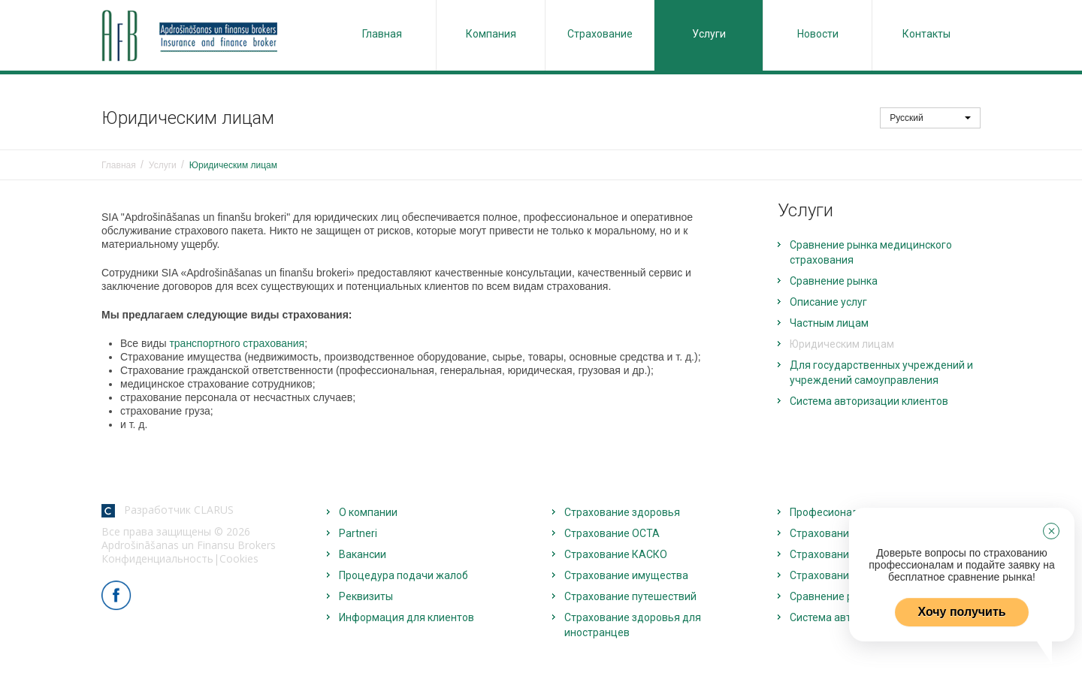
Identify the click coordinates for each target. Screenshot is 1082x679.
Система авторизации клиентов (869, 401)
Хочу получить (961, 611)
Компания (491, 34)
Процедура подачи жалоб (403, 575)
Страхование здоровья (622, 512)
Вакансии (362, 554)
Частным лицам (829, 323)
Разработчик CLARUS (167, 509)
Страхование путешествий (630, 596)
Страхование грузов (840, 575)
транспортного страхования (236, 343)
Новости (818, 34)
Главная (382, 34)
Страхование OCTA (612, 533)
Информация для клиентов (406, 617)
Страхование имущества (626, 575)
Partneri (358, 533)
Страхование (600, 34)
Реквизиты (366, 596)
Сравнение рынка (834, 281)
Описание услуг (828, 302)
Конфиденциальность (157, 558)
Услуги (709, 34)
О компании (368, 512)
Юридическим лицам (842, 344)
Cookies (238, 558)
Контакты (926, 34)
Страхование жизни (839, 533)
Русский (930, 118)
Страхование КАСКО (615, 554)
